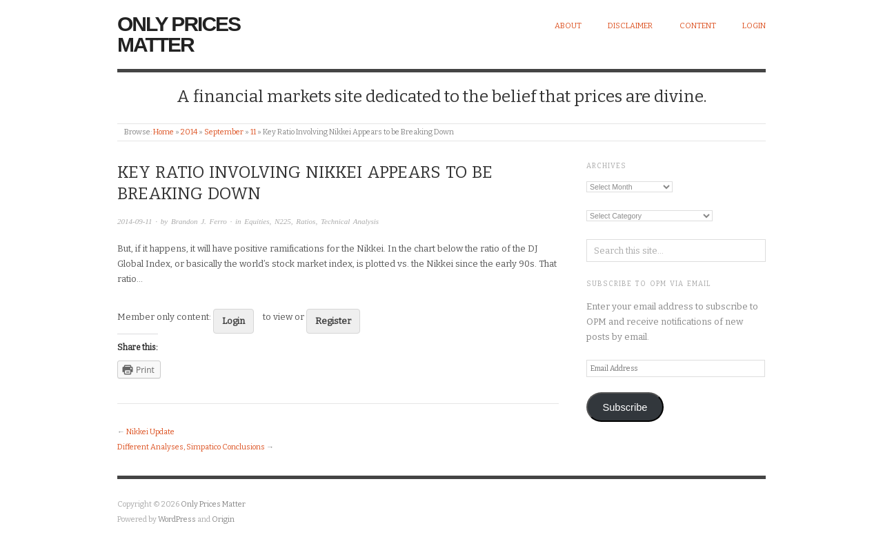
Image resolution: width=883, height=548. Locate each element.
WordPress (177, 519)
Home (163, 132)
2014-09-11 (134, 221)
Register (333, 321)
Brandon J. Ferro (199, 221)
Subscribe (624, 407)
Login (754, 25)
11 (253, 132)
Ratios (305, 221)
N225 (283, 221)
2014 (189, 132)
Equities (256, 221)
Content (697, 25)
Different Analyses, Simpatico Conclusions (191, 447)
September (224, 132)
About (568, 25)
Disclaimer (630, 25)
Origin (223, 519)
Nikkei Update (150, 431)
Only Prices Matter (178, 34)
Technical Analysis (350, 221)
